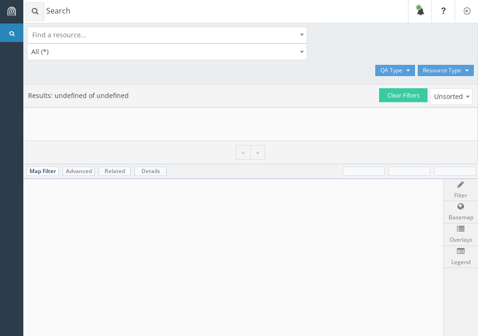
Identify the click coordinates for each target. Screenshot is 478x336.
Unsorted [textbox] (448, 96)
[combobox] (169, 35)
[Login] (466, 11)
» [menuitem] (257, 152)
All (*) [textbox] (40, 51)
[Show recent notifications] (419, 11)
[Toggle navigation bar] (11, 11)
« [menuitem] (243, 152)
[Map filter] (460, 190)
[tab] (43, 171)
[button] (460, 212)
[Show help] (443, 11)
